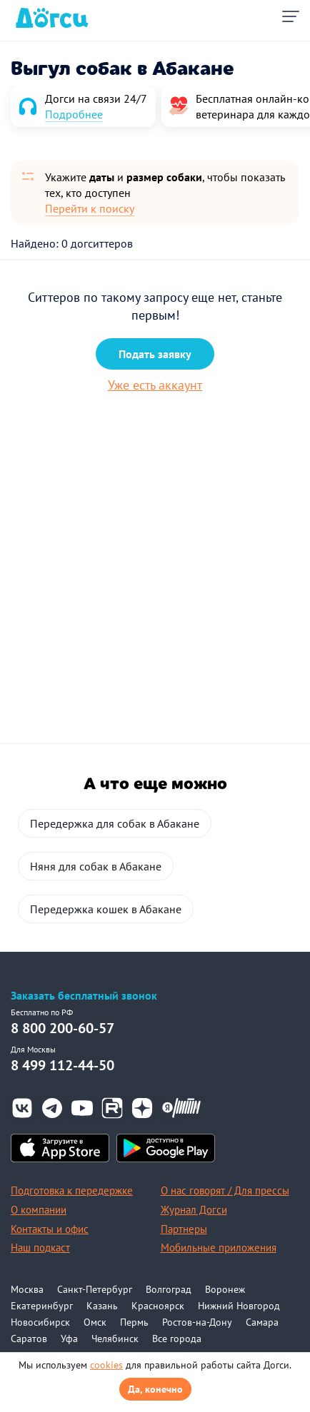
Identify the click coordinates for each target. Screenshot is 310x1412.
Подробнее (74, 114)
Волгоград (168, 1289)
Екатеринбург (42, 1305)
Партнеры (184, 1229)
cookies (106, 1364)
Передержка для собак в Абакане (114, 823)
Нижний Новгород (239, 1305)
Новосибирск (40, 1322)
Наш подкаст (40, 1247)
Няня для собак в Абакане (95, 866)
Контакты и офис (50, 1229)
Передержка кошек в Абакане (105, 909)
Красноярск (157, 1305)
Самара (262, 1322)
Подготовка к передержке (72, 1190)
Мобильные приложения (218, 1247)
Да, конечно (155, 1389)
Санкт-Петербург (94, 1289)
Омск (95, 1322)
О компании (38, 1210)
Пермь (134, 1322)
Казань (102, 1305)
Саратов (29, 1338)
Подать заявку (155, 354)
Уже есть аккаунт (155, 385)
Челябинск (115, 1338)
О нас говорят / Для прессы (225, 1190)
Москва (27, 1289)
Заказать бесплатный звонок (84, 995)
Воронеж (225, 1289)
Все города (176, 1338)
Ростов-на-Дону (197, 1322)
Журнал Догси (194, 1210)
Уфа (69, 1338)
